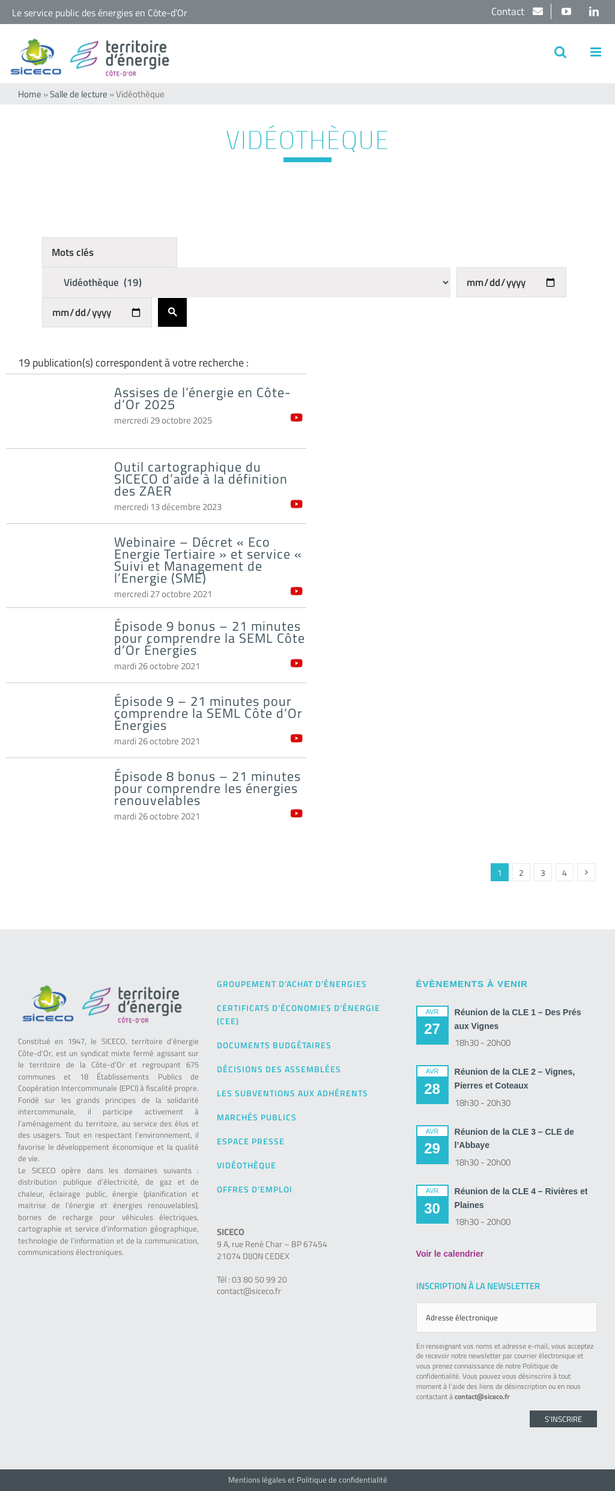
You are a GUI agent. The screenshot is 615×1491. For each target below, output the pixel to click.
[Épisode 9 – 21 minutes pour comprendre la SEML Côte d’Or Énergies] (54, 722)
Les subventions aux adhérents (292, 1093)
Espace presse (251, 1141)
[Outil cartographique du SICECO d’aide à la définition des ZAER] (54, 487)
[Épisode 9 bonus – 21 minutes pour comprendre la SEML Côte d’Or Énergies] (54, 646)
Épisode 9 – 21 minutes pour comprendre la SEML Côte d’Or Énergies (208, 713)
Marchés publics (257, 1117)
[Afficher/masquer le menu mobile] (596, 52)
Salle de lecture (79, 94)
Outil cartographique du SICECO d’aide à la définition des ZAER (201, 479)
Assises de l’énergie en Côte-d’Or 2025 (202, 398)
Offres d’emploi (254, 1189)
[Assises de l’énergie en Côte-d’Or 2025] (54, 413)
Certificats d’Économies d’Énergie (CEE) (298, 1014)
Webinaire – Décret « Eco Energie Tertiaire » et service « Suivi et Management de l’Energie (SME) (208, 560)
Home (29, 94)
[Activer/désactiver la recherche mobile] (560, 52)
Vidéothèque (246, 1165)
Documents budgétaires (274, 1045)
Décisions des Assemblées (279, 1069)
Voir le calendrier (450, 1254)
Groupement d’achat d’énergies (292, 983)
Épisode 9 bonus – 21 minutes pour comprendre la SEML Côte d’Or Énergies (209, 638)
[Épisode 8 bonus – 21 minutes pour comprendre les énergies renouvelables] (54, 797)
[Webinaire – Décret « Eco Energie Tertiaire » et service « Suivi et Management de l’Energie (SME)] (54, 562)
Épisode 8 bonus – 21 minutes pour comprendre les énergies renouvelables (207, 788)
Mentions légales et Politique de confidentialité (307, 1480)
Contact (509, 11)
